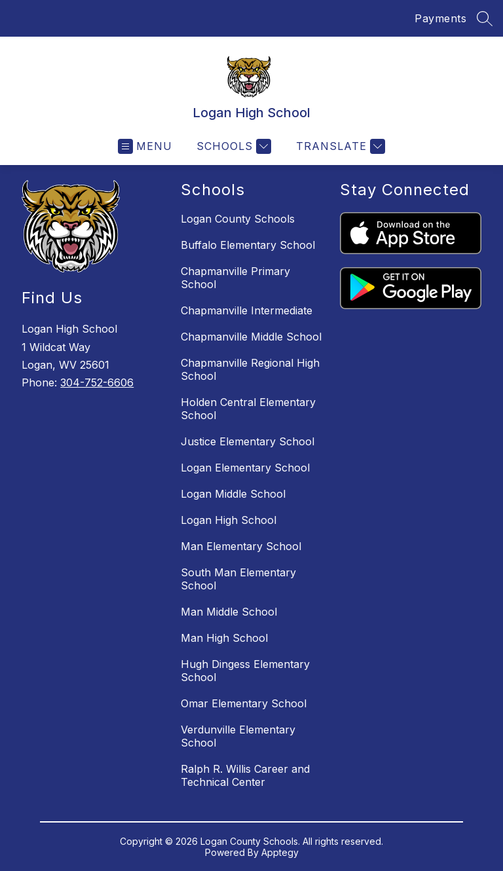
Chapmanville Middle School (251, 336)
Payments (440, 18)
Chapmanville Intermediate (246, 310)
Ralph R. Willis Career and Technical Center (245, 775)
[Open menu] (145, 146)
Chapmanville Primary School (235, 278)
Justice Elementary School (247, 441)
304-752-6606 (97, 382)
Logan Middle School (233, 493)
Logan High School (228, 520)
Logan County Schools (238, 218)
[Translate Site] (339, 146)
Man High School (224, 637)
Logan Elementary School (245, 467)
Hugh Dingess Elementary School (245, 671)
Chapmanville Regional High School (250, 369)
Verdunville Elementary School (238, 736)
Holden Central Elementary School (248, 409)
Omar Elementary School (244, 703)
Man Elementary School (241, 546)
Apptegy (280, 852)
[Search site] (485, 18)
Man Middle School (229, 611)
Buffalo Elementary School (248, 244)
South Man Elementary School (238, 579)
